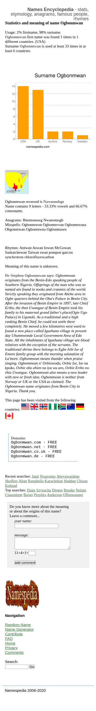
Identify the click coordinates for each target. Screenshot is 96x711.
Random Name (18, 627)
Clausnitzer (14, 495)
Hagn (31, 490)
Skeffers (11, 481)
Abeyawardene (68, 476)
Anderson (54, 495)
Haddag (70, 481)
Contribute (14, 636)
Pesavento (48, 476)
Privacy (11, 650)
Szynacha (43, 490)
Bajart (28, 495)
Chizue (82, 481)
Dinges (57, 490)
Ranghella (36, 481)
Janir (35, 476)
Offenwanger (73, 495)
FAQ (9, 641)
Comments (14, 655)
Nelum (81, 490)
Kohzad (11, 485)
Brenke (69, 490)
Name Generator (19, 631)
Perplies (40, 495)
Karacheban (54, 481)
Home (10, 645)
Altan (22, 481)
